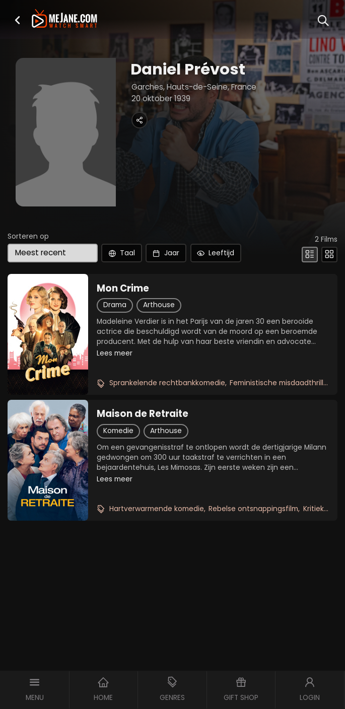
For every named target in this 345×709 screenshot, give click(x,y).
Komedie (118, 431)
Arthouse (159, 305)
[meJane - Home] (64, 19)
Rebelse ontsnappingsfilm (253, 509)
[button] (17, 20)
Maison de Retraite (142, 414)
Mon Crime (123, 288)
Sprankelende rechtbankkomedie (167, 383)
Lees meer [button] (114, 353)
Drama (114, 305)
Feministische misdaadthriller (280, 383)
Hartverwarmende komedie (156, 509)
